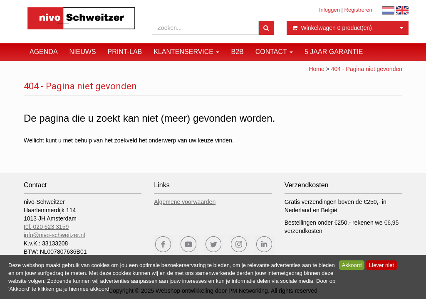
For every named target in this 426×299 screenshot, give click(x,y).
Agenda (44, 51)
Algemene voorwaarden (184, 202)
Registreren (358, 10)
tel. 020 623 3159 (46, 226)
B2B (237, 51)
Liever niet (381, 265)
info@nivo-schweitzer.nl (54, 235)
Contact (274, 51)
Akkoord (352, 265)
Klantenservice (186, 51)
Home (316, 69)
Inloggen (329, 10)
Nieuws (82, 51)
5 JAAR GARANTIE (334, 51)
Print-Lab (125, 51)
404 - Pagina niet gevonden (366, 69)
